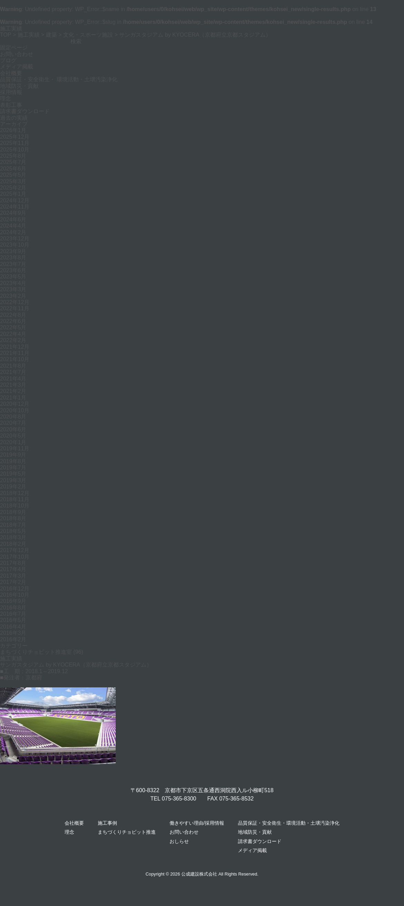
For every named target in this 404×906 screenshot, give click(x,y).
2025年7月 (13, 162)
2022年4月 (13, 334)
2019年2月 (13, 486)
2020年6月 (13, 429)
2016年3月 (13, 633)
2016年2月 (13, 639)
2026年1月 (13, 130)
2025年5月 (13, 175)
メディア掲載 (16, 67)
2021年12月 (14, 347)
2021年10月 (14, 359)
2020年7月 (13, 423)
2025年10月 (14, 150)
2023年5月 (13, 277)
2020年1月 (13, 442)
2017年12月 (14, 550)
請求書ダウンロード (25, 111)
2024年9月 (13, 213)
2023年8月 (13, 257)
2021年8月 (13, 366)
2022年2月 (13, 340)
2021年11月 (14, 353)
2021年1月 (13, 398)
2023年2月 (13, 296)
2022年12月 (14, 302)
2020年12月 (14, 404)
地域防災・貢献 (19, 86)
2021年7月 (13, 372)
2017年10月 (14, 557)
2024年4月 (13, 226)
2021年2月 (13, 391)
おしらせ (179, 841)
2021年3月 (13, 385)
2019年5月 (13, 474)
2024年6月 (13, 219)
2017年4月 (13, 569)
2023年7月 (13, 264)
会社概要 (11, 73)
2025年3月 (13, 181)
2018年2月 (13, 544)
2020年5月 (13, 436)
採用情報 (11, 92)
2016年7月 (13, 614)
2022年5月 (13, 327)
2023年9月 (13, 251)
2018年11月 (14, 499)
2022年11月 (14, 308)
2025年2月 (13, 188)
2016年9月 (13, 601)
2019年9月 (13, 455)
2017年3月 (13, 576)
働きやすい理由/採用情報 (197, 823)
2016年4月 (13, 627)
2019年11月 (14, 448)
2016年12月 (14, 589)
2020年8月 (13, 417)
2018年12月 (14, 493)
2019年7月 (13, 467)
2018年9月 (13, 512)
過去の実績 (14, 118)
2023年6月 (13, 270)
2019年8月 (13, 461)
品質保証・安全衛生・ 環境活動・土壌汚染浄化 (58, 79)
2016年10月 (14, 595)
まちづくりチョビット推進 (127, 832)
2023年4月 (13, 283)
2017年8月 (13, 563)
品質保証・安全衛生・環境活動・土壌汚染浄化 (288, 823)
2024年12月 (14, 200)
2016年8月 (13, 608)
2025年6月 (13, 169)
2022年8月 (13, 315)
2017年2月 (13, 582)
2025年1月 (13, 194)
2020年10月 (14, 410)
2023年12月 (14, 238)
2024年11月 (14, 207)
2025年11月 (14, 143)
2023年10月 (14, 245)
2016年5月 (13, 620)
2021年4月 (13, 379)
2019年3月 (13, 480)
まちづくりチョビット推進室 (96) (41, 652)
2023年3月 (13, 289)
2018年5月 (13, 531)
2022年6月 (13, 321)
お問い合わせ (16, 54)
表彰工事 (11, 105)
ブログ (8, 60)
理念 (5, 98)
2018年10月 (14, 506)
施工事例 (107, 823)
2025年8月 (13, 156)
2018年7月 (13, 525)
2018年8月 (13, 518)
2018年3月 (13, 537)
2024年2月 (13, 232)
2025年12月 (14, 137)
